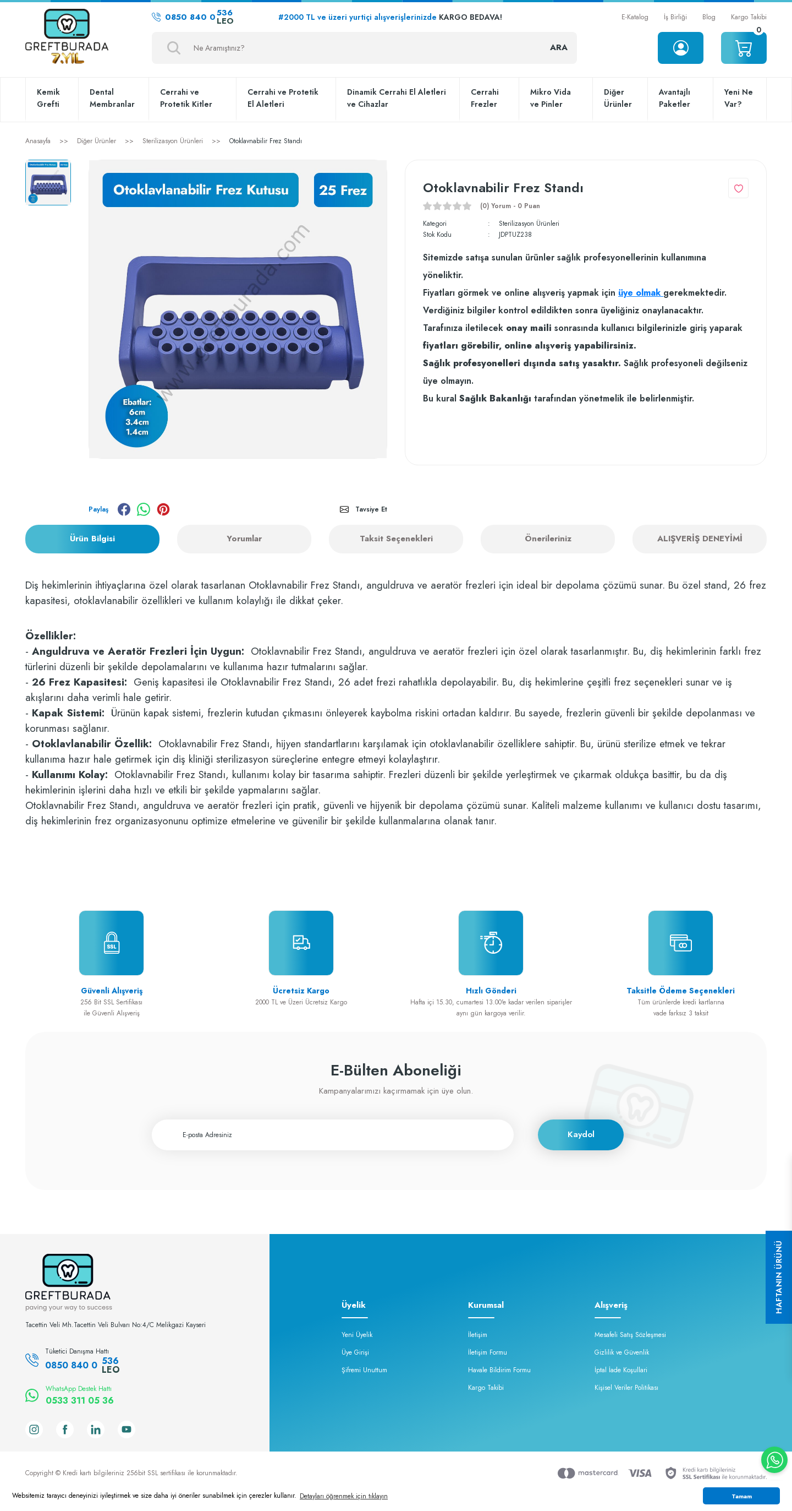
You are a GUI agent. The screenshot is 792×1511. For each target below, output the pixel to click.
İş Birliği (675, 17)
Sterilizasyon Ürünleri (529, 224)
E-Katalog (635, 17)
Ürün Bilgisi (92, 538)
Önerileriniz (548, 538)
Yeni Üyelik (357, 1335)
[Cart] (744, 48)
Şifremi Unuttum (364, 1370)
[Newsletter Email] (333, 1134)
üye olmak (640, 292)
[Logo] (66, 37)
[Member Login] (680, 48)
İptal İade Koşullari (621, 1370)
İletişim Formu (487, 1352)
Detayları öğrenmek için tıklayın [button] (344, 1496)
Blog (709, 17)
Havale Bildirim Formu (499, 1370)
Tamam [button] (742, 1496)
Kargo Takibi (749, 17)
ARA (558, 47)
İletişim (477, 1335)
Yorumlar (244, 538)
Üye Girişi (355, 1352)
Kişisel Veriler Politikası (626, 1388)
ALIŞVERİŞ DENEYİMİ (700, 538)
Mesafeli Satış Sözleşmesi (630, 1335)
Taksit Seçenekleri (396, 538)
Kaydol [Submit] (581, 1134)
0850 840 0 (193, 17)
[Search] (364, 48)
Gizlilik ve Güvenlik (622, 1352)
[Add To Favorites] (738, 188)
